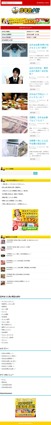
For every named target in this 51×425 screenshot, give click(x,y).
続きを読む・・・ (34, 63)
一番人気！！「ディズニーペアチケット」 (13, 184)
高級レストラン (6, 329)
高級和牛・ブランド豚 (8, 304)
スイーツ (4, 311)
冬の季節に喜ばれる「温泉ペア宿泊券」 (13, 194)
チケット (4, 340)
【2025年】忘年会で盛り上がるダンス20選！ (18, 247)
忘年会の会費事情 (6, 34)
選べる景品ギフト (7, 324)
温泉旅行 (4, 306)
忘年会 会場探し (6, 31)
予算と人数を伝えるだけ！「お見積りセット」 (14, 204)
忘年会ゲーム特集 (31, 37)
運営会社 (4, 382)
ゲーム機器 (5, 314)
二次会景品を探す (7, 384)
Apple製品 (5, 332)
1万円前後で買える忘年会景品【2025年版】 (18, 274)
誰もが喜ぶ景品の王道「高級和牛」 (11, 187)
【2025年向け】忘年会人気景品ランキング (17, 281)
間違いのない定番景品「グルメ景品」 (12, 200)
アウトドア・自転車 (7, 337)
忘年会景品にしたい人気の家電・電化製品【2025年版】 (21, 267)
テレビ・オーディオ (7, 334)
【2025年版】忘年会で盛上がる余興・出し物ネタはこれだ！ (22, 240)
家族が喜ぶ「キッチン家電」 (10, 197)
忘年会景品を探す (7, 387)
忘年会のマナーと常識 (33, 31)
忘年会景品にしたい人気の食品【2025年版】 (18, 260)
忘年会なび (33, 50)
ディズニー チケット (8, 301)
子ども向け (5, 342)
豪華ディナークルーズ (8, 327)
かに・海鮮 (5, 309)
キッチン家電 (5, 319)
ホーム (4, 379)
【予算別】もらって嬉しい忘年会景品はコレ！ (18, 254)
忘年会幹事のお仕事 (7, 40)
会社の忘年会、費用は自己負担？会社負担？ (38, 71)
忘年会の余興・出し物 (33, 34)
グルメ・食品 (5, 322)
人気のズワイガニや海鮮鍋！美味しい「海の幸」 (15, 190)
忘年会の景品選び (6, 37)
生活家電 (4, 316)
